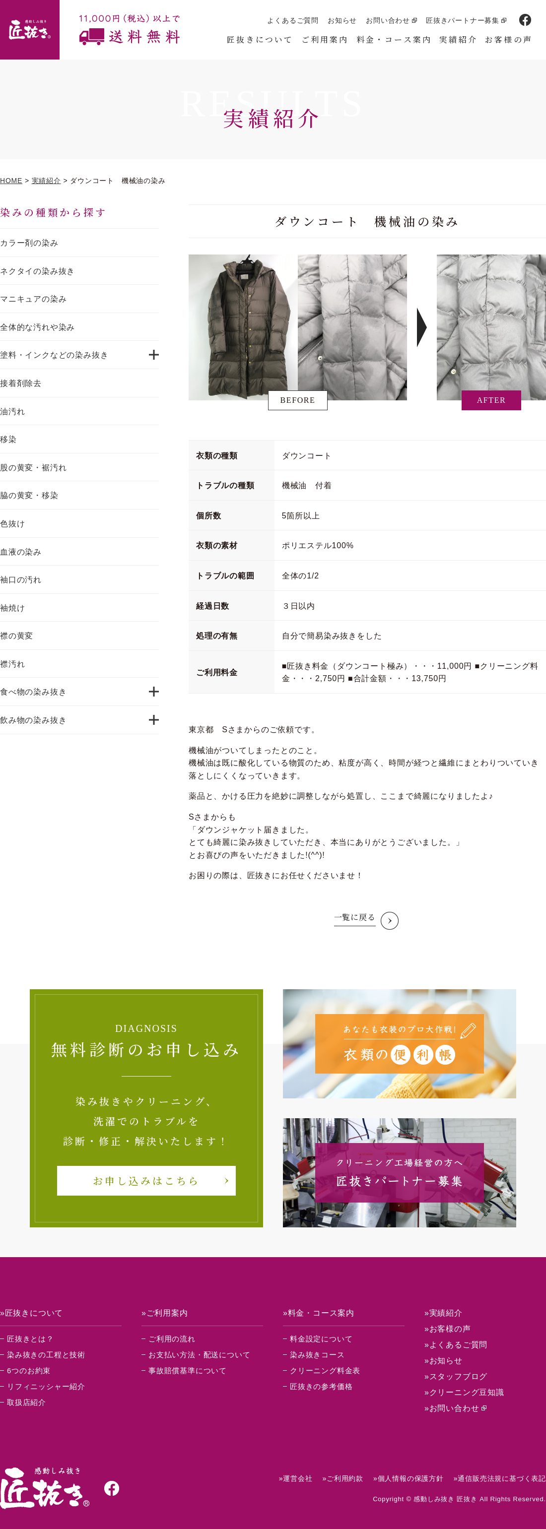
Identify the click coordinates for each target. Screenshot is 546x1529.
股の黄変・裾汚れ (33, 467)
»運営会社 (296, 1478)
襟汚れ (12, 664)
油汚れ (12, 411)
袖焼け (12, 608)
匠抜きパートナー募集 (462, 20)
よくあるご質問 (293, 20)
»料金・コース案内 (318, 1313)
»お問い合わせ (451, 1408)
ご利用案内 (325, 39)
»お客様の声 (447, 1329)
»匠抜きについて (31, 1313)
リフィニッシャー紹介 (46, 1386)
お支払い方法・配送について (199, 1354)
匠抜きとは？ (30, 1339)
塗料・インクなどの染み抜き (54, 355)
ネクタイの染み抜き (37, 271)
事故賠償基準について (187, 1370)
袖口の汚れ (21, 579)
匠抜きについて (260, 39)
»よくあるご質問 (455, 1344)
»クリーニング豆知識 (464, 1392)
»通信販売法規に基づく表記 (500, 1478)
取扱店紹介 (26, 1402)
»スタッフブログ (455, 1376)
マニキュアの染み (33, 299)
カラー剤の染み (29, 243)
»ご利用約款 (342, 1478)
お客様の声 (509, 39)
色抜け (12, 523)
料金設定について (321, 1339)
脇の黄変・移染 (29, 495)
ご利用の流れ (172, 1339)
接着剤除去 (21, 383)
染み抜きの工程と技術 (46, 1354)
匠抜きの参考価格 (321, 1386)
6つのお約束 (29, 1370)
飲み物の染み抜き (33, 720)
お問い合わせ (388, 20)
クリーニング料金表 (325, 1370)
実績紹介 (458, 39)
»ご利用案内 (164, 1313)
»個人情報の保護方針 (408, 1478)
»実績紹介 (443, 1313)
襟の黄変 (16, 636)
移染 (8, 439)
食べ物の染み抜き (33, 692)
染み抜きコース (317, 1354)
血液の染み (21, 552)
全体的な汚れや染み (37, 327)
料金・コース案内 (394, 39)
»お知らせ (443, 1360)
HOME (11, 181)
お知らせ (342, 20)
